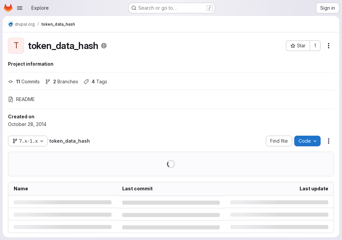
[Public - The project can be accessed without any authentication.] (104, 45)
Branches (61, 81)
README (21, 99)
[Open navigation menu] (19, 8)
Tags (95, 81)
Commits (24, 81)
